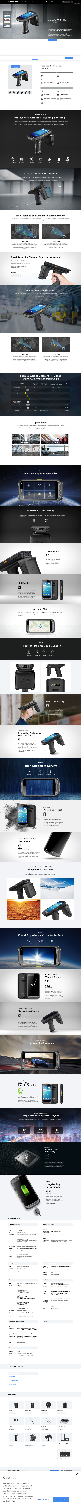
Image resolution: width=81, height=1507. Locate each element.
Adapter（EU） (28, 1410)
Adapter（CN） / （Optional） (31, 1443)
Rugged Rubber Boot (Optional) (64, 1443)
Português (66, 1)
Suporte (47, 1)
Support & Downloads (52, 57)
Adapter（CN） (12, 1410)
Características (35, 57)
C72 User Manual (12, 1384)
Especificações (43, 57)
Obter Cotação (52, 40)
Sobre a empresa (54, 1)
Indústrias (33, 1)
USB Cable (11, 1426)
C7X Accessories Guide (13, 1380)
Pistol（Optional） (13, 1443)
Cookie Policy (11, 1501)
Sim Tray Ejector (44, 1426)
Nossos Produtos (25, 2)
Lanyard (26, 1426)
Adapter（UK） (44, 1410)
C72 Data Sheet (12, 1376)
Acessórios (61, 57)
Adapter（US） (60, 1410)
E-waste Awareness (77, 3)
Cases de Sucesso (40, 1)
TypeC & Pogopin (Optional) (63, 1458)
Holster (42, 1443)
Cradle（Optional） (61, 1426)
